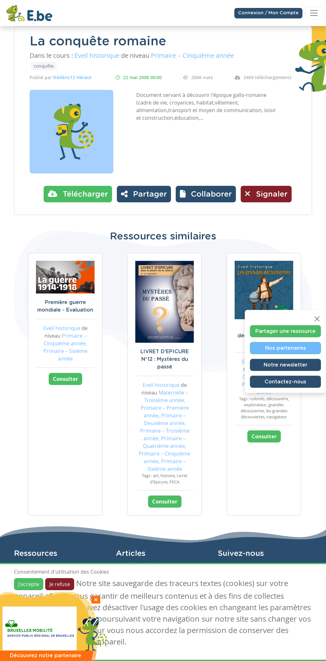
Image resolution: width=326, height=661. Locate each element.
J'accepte (28, 584)
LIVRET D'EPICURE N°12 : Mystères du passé (164, 359)
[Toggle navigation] (314, 13)
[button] (206, 194)
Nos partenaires (285, 347)
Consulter (65, 378)
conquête (44, 66)
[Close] (317, 318)
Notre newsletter (285, 364)
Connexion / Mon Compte (268, 13)
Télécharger (78, 193)
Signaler (266, 193)
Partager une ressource (285, 331)
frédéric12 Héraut (72, 77)
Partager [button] (144, 193)
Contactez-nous (285, 381)
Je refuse (59, 584)
